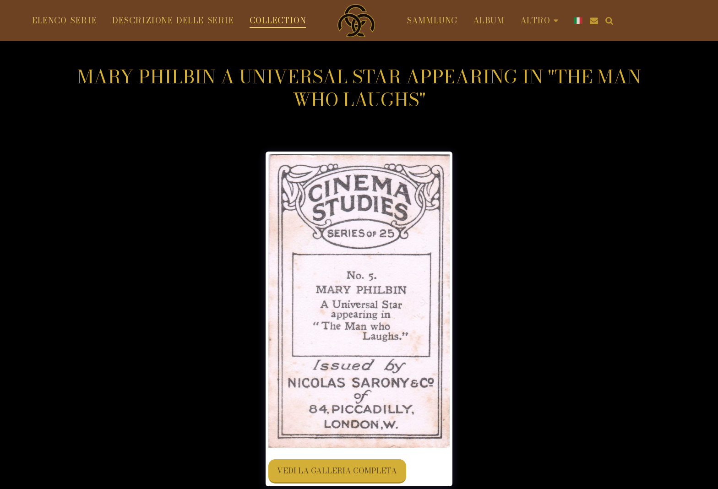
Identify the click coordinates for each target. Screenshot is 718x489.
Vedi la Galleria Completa (337, 471)
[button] (594, 20)
